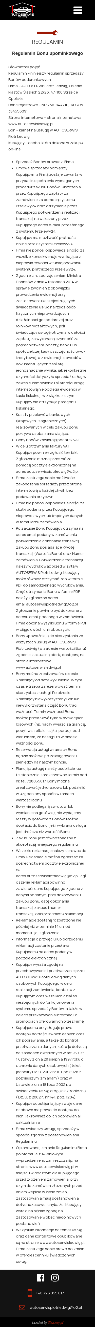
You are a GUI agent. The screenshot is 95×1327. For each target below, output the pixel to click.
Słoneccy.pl (55, 1322)
